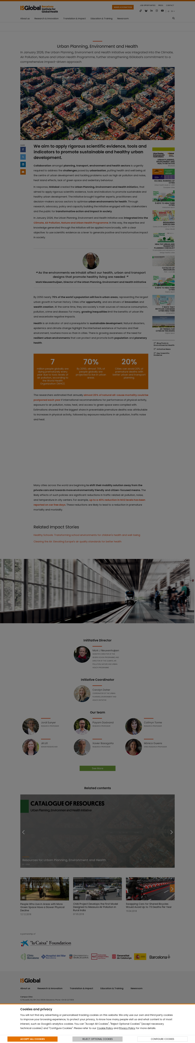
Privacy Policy (127, 1028)
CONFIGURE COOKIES (162, 1039)
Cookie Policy (105, 1028)
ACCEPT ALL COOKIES (32, 1039)
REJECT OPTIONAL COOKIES (97, 1039)
